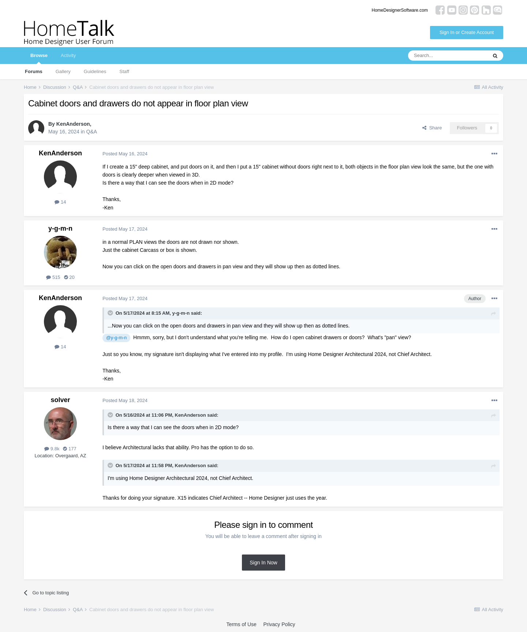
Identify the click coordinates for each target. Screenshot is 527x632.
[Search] (447, 55)
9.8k (51, 448)
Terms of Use (241, 624)
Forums (33, 71)
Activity (68, 55)
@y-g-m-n (116, 337)
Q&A (91, 132)
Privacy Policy (279, 624)
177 (69, 448)
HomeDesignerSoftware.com (400, 10)
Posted (124, 153)
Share (432, 127)
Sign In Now (263, 562)
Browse (39, 58)
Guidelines (95, 71)
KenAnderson (73, 124)
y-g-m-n (60, 228)
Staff (124, 71)
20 (69, 277)
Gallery (63, 71)
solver (60, 400)
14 (60, 202)
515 (53, 277)
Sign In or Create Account (467, 32)
